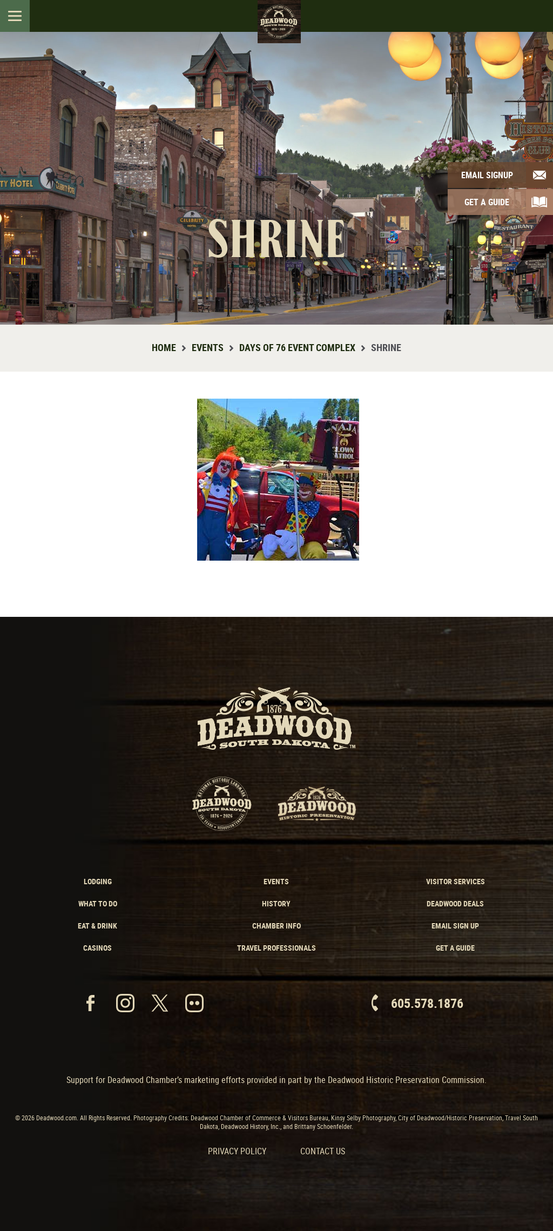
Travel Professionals (276, 948)
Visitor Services (455, 881)
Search (535, 15)
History (276, 903)
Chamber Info (276, 925)
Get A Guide (486, 202)
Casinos (97, 948)
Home (164, 347)
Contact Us (322, 1151)
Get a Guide (455, 948)
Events (208, 347)
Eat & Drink (97, 925)
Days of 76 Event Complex (297, 347)
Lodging (98, 881)
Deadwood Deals (455, 903)
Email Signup (487, 175)
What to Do (97, 903)
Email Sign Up (455, 925)
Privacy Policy (237, 1151)
